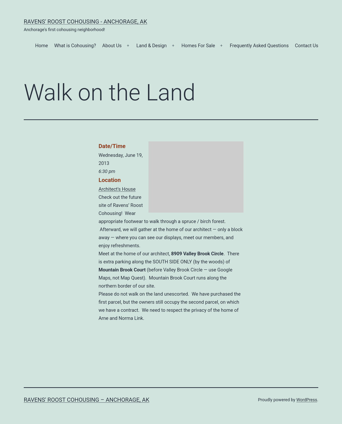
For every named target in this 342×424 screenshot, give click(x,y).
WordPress (306, 399)
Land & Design (151, 45)
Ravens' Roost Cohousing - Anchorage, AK (85, 21)
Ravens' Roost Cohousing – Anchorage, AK (86, 399)
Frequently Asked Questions (259, 45)
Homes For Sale (198, 45)
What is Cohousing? (75, 45)
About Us (112, 45)
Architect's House (117, 189)
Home (41, 45)
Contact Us (306, 45)
